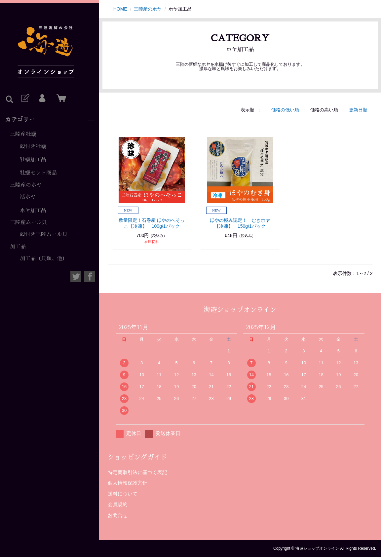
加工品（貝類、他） (43, 258)
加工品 (18, 246)
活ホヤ (28, 197)
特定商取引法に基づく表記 (137, 472)
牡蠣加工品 (33, 159)
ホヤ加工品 (33, 210)
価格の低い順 (285, 109)
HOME (120, 9)
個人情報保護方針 (127, 483)
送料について (122, 494)
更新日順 (358, 109)
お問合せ (118, 515)
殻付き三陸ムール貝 (43, 234)
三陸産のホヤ (26, 185)
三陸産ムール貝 (28, 222)
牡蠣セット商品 (38, 173)
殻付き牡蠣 (33, 146)
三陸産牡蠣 (23, 134)
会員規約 (118, 504)
